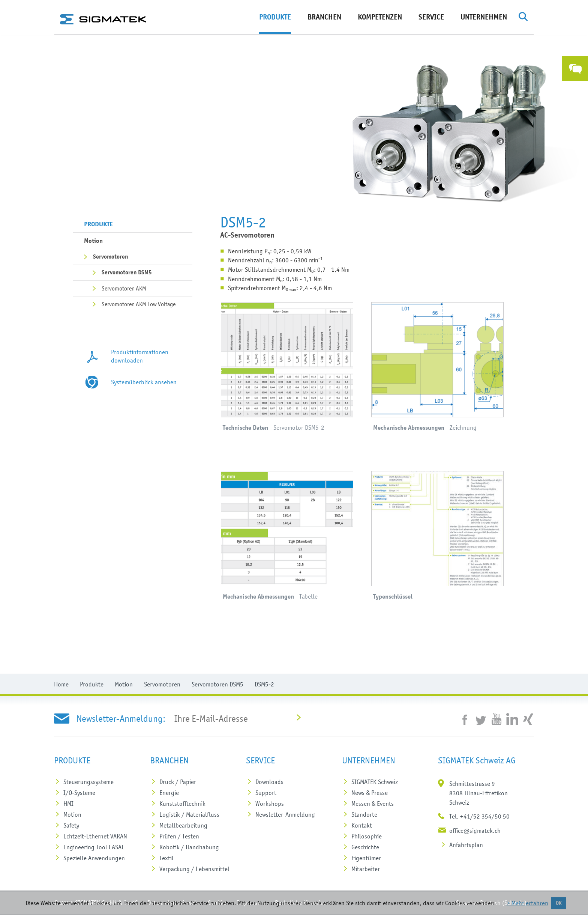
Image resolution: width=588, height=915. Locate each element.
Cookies (218, 902)
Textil (166, 858)
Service (431, 17)
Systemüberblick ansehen (144, 382)
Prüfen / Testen (179, 836)
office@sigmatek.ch (475, 830)
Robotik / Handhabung (189, 847)
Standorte (364, 814)
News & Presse (369, 792)
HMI (68, 803)
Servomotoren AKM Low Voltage (139, 304)
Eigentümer (366, 858)
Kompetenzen (380, 17)
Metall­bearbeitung (183, 825)
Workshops (269, 803)
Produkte (275, 17)
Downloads (269, 782)
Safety (71, 825)
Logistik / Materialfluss (189, 814)
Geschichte (365, 847)
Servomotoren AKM (124, 288)
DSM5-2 (264, 684)
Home (61, 684)
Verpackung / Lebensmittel (194, 869)
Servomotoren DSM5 (127, 272)
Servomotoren (110, 256)
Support (265, 792)
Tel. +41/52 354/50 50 (479, 816)
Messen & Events (372, 803)
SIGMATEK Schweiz (374, 782)
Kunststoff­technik (182, 803)
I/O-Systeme (79, 792)
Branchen (324, 17)
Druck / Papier (177, 782)
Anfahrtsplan (466, 845)
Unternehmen (483, 17)
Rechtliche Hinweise (300, 902)
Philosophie (366, 836)
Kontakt (361, 825)
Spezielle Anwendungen (94, 858)
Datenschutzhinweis (172, 902)
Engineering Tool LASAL (93, 847)
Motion (93, 240)
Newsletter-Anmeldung (285, 814)
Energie (169, 792)
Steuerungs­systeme (88, 782)
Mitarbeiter (365, 869)
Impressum (251, 902)
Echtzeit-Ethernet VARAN (95, 836)
